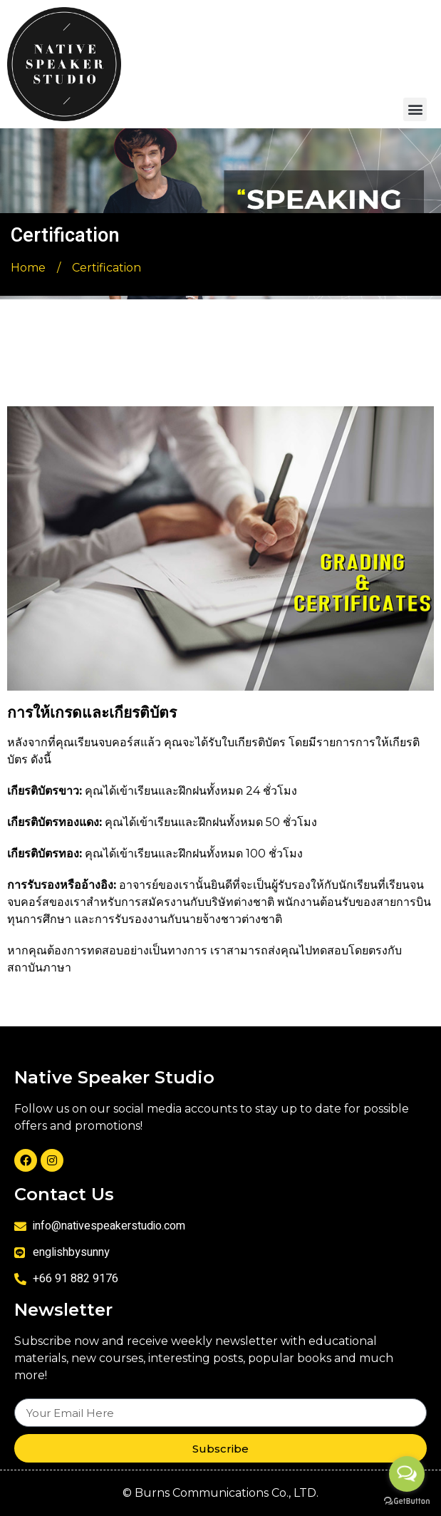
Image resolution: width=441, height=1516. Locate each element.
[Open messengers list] (407, 1474)
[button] (415, 109)
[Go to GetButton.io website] (407, 1501)
